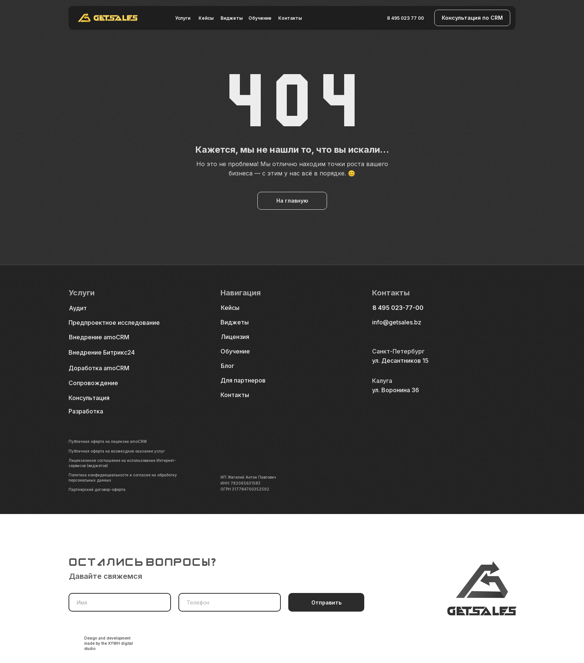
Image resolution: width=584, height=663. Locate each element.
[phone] (229, 602)
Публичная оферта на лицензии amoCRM (108, 441)
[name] (120, 602)
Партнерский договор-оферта (97, 489)
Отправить (326, 602)
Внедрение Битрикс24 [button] (102, 352)
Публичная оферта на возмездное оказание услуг (117, 451)
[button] (472, 18)
